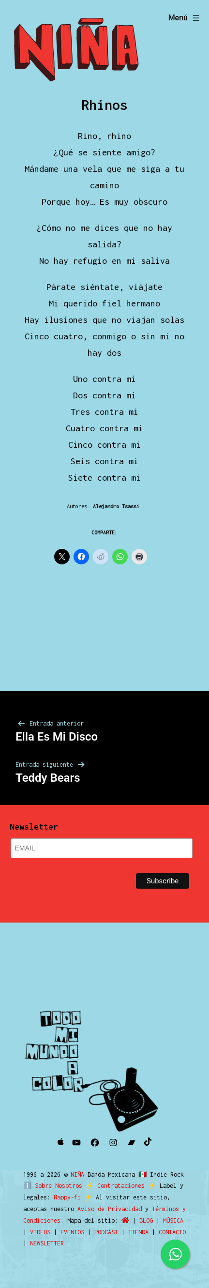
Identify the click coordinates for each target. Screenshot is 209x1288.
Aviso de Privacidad (109, 1208)
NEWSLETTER (47, 1243)
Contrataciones (116, 1185)
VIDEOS (40, 1232)
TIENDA (138, 1232)
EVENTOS (72, 1232)
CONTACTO (172, 1232)
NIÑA (79, 1174)
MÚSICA (173, 1220)
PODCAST (106, 1232)
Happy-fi (67, 1197)
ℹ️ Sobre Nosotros (50, 1185)
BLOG (146, 1220)
